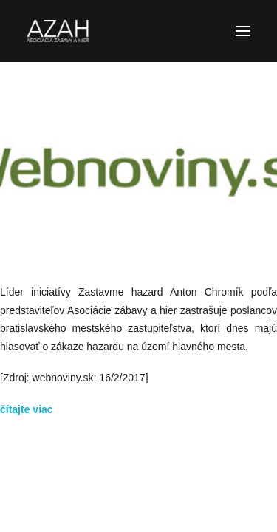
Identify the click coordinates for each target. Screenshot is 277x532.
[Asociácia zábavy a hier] (138, 31)
